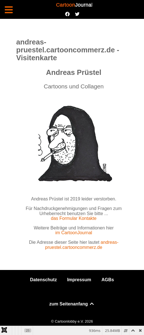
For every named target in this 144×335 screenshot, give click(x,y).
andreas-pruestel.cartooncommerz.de (81, 245)
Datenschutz (43, 279)
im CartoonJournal (73, 232)
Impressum (79, 279)
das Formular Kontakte (74, 218)
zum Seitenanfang (72, 304)
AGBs (107, 279)
